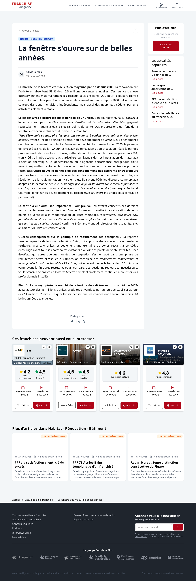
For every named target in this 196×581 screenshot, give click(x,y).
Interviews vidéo (21, 532)
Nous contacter (93, 573)
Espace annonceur (84, 519)
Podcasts (17, 528)
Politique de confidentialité (45, 573)
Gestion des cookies (73, 573)
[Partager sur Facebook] (72, 321)
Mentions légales (20, 573)
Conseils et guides (22, 524)
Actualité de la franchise (39, 499)
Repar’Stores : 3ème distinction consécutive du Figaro (154, 464)
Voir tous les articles (166, 46)
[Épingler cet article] (135, 30)
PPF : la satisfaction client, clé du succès (39, 464)
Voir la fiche (23, 405)
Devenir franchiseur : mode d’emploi (94, 515)
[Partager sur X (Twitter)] (84, 321)
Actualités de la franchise (26, 519)
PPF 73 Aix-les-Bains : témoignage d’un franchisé (93, 464)
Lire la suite (158, 79)
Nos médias (19, 537)
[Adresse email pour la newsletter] (153, 527)
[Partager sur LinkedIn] (78, 321)
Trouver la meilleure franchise (29, 515)
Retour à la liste (28, 30)
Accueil (16, 499)
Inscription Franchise (114, 573)
